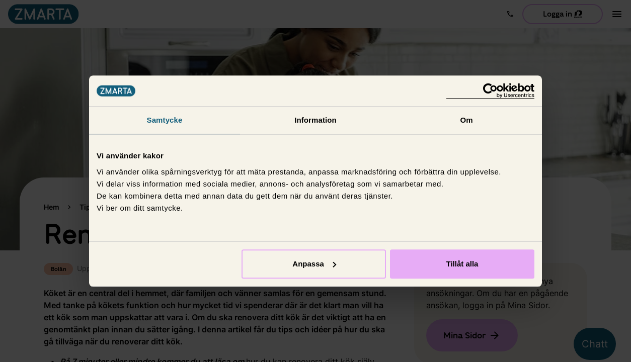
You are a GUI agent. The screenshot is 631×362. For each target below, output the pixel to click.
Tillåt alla (462, 263)
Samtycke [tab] (165, 120)
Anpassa (314, 263)
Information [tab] (315, 120)
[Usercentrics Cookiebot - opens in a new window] (490, 91)
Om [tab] (466, 120)
